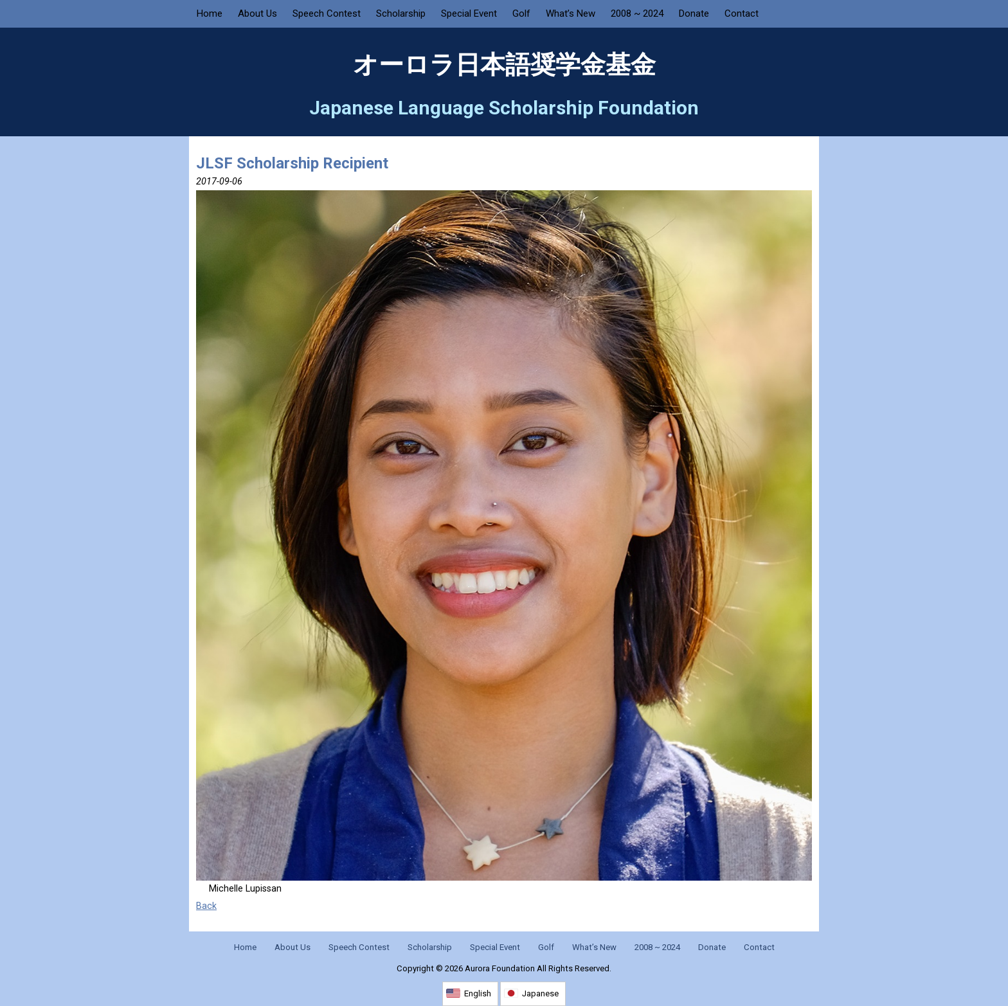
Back (206, 906)
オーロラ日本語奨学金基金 (504, 65)
